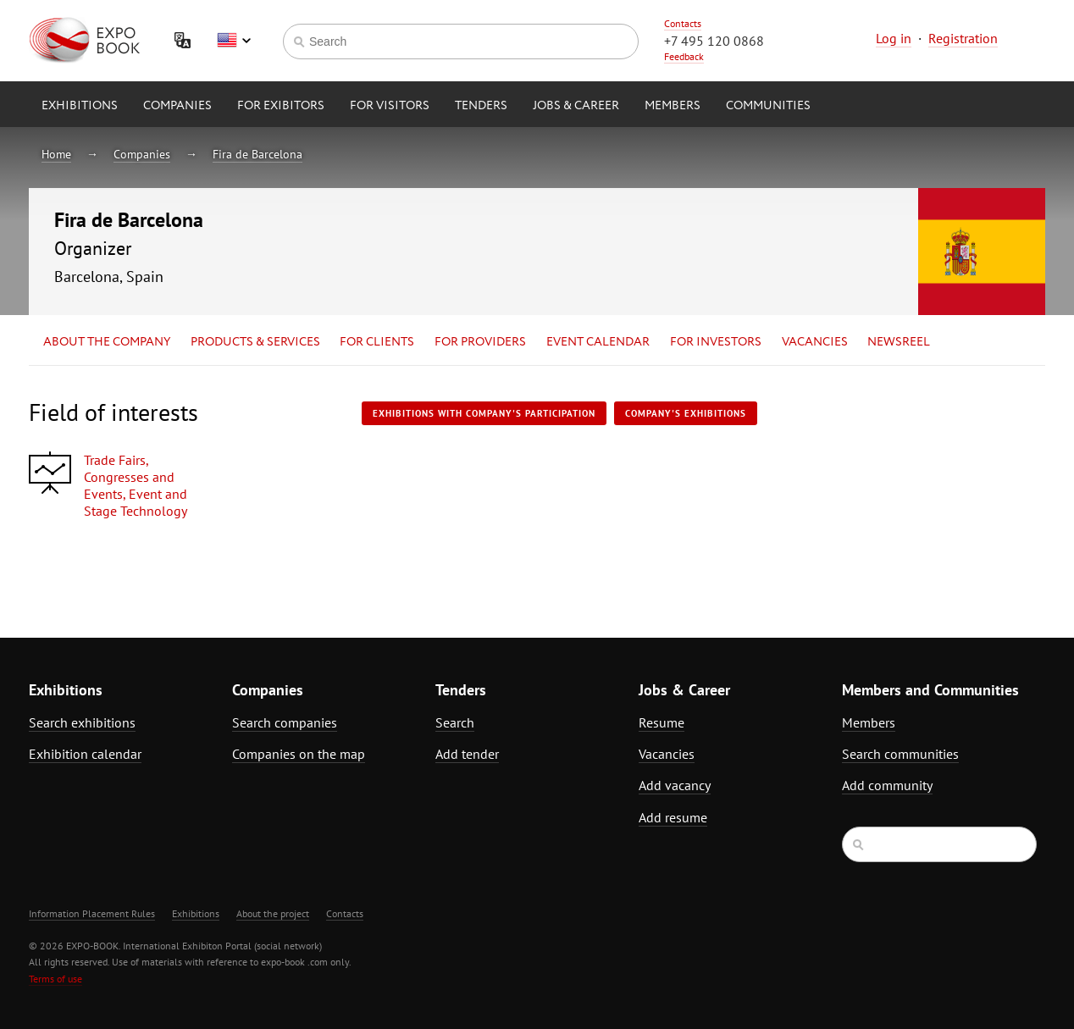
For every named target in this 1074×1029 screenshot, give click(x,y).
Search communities (900, 753)
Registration (963, 38)
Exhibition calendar (85, 753)
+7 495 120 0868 (714, 40)
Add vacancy (675, 785)
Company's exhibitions (685, 413)
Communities (768, 105)
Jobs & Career (576, 105)
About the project (272, 913)
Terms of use (55, 978)
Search (454, 722)
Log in (893, 38)
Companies (177, 105)
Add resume (673, 817)
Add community (887, 785)
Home (56, 154)
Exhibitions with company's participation (484, 413)
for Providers (480, 342)
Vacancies (815, 342)
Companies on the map (298, 753)
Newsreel (898, 342)
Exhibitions (80, 105)
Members (672, 105)
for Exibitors (280, 105)
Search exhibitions (82, 722)
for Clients (377, 342)
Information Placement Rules (92, 913)
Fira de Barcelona (257, 154)
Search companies (284, 722)
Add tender (467, 753)
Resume (661, 722)
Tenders (481, 105)
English (233, 40)
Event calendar (598, 342)
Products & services (255, 342)
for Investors (715, 342)
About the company (106, 342)
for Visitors (389, 105)
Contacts (682, 23)
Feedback (684, 56)
